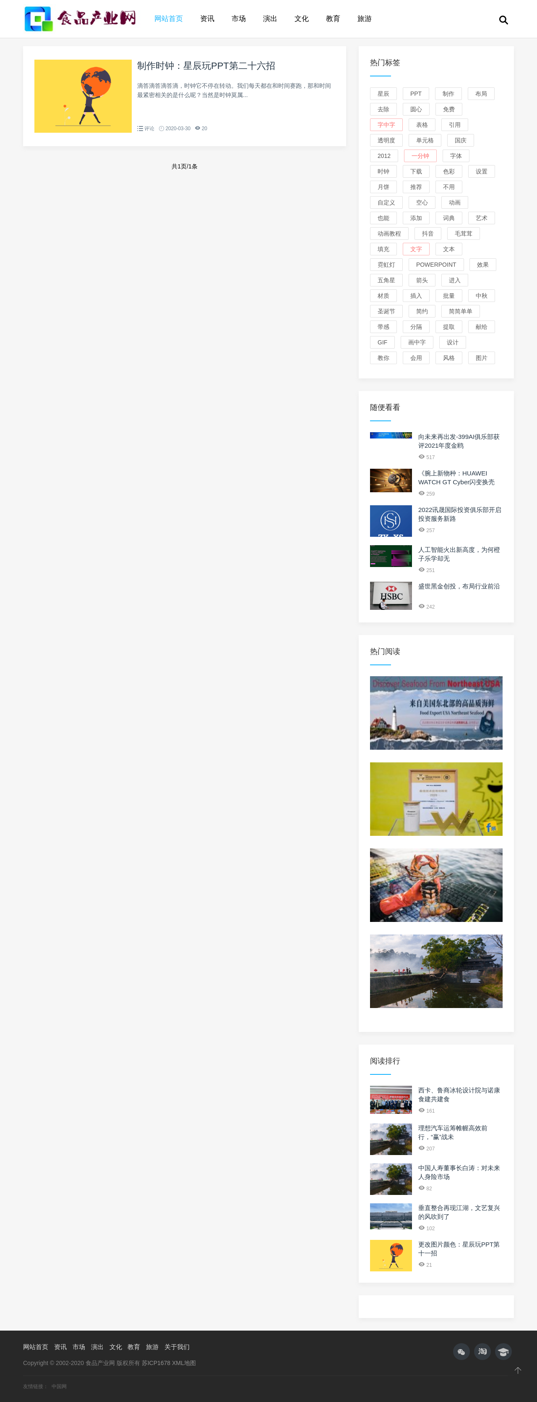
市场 (239, 19)
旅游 (364, 19)
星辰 (383, 93)
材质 (383, 295)
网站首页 (168, 19)
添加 (416, 218)
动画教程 (389, 233)
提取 (449, 326)
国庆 (461, 140)
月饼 (383, 187)
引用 (455, 124)
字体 (456, 155)
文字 (416, 249)
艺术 (481, 218)
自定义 (386, 202)
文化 (302, 19)
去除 (383, 109)
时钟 (383, 171)
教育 (333, 19)
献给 (481, 326)
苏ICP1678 (156, 1363)
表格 (422, 124)
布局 (481, 93)
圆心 (416, 109)
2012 (384, 155)
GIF (382, 342)
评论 (149, 128)
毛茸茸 (463, 233)
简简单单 (460, 311)
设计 (453, 342)
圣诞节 (386, 311)
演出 (270, 19)
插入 (416, 295)
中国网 (59, 1386)
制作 (448, 93)
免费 (449, 109)
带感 (383, 326)
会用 (416, 357)
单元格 (425, 140)
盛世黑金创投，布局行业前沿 (459, 586)
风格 (449, 357)
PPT (416, 93)
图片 (481, 357)
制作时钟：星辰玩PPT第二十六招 (206, 65)
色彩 (449, 171)
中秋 (481, 295)
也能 (383, 218)
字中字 (386, 124)
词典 (449, 218)
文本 (449, 249)
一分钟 (420, 155)
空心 (422, 202)
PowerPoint (436, 264)
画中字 (417, 342)
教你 (383, 357)
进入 (455, 280)
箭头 (422, 280)
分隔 (416, 326)
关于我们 (177, 1346)
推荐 (416, 187)
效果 (483, 264)
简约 (422, 311)
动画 (455, 202)
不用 (449, 187)
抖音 (428, 233)
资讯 (207, 19)
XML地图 (184, 1363)
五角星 (386, 280)
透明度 (386, 140)
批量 (449, 295)
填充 (383, 249)
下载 (416, 171)
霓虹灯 (386, 264)
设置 (481, 171)
